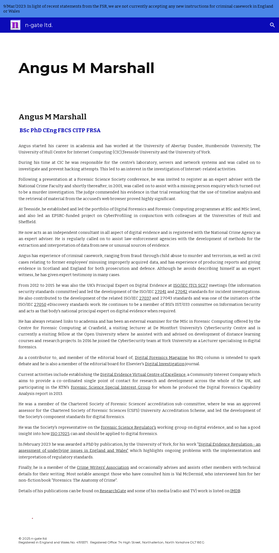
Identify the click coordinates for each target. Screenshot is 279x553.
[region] (139, 8)
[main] (118, 68)
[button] (272, 25)
